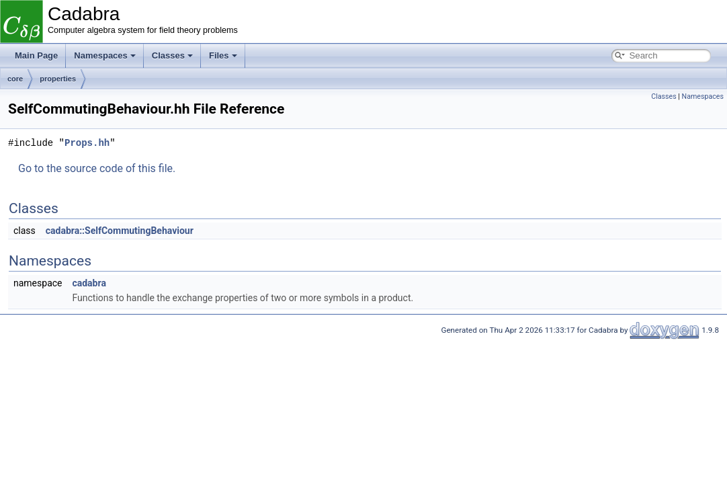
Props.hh (87, 142)
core (15, 79)
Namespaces (105, 55)
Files (223, 55)
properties (58, 79)
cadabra (88, 283)
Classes (172, 55)
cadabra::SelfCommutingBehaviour (120, 230)
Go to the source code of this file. (96, 168)
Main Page (36, 55)
